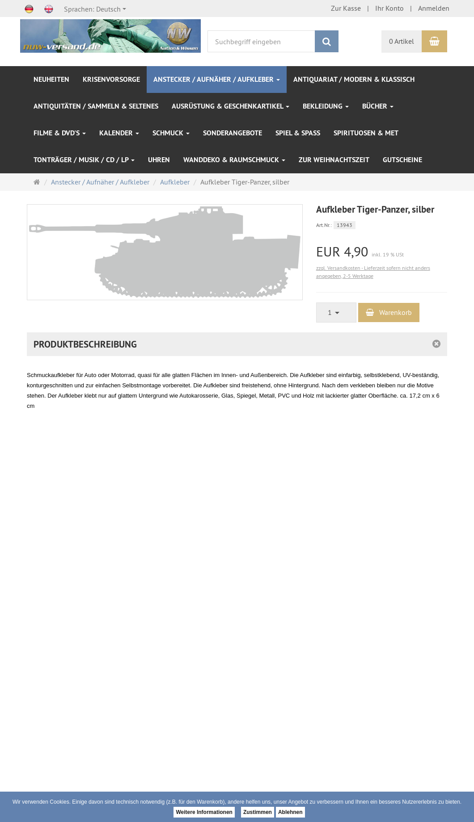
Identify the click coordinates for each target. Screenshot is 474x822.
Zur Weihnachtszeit (334, 159)
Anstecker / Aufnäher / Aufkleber (216, 79)
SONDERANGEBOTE (232, 133)
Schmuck (171, 133)
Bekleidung (326, 106)
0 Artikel (401, 41)
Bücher (378, 106)
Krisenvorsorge (111, 79)
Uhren (159, 159)
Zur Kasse (346, 8)
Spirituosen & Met (366, 133)
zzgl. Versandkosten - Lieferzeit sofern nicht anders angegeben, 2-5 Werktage (373, 271)
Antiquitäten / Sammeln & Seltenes (96, 106)
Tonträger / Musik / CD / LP (84, 159)
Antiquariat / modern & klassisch (354, 79)
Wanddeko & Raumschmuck (234, 159)
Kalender (119, 133)
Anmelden (433, 8)
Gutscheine (402, 159)
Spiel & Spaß (297, 133)
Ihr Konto (389, 8)
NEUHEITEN (51, 79)
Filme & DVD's (60, 133)
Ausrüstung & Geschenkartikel (230, 106)
